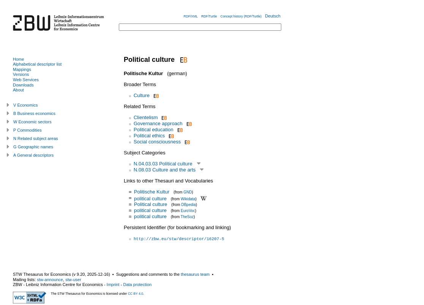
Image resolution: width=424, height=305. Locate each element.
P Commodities (27, 130)
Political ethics (149, 135)
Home (18, 59)
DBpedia (188, 205)
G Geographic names (33, 147)
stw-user (73, 279)
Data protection (137, 284)
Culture (142, 95)
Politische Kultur (151, 192)
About (18, 90)
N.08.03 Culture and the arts (164, 170)
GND (187, 192)
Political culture (150, 204)
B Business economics (34, 113)
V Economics (25, 105)
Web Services (26, 79)
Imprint (113, 284)
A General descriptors (33, 155)
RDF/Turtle (209, 16)
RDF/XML (191, 16)
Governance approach (158, 123)
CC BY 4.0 (135, 294)
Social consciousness (157, 142)
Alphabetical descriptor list (37, 64)
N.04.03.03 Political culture (163, 164)
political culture (150, 198)
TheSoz (187, 217)
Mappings (22, 69)
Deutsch (273, 16)
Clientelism (146, 117)
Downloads (23, 85)
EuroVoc (188, 211)
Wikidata (188, 199)
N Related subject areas (35, 138)
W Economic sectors (32, 121)
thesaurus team (195, 274)
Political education (153, 129)
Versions (21, 74)
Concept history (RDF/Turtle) (241, 16)
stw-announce (50, 279)
